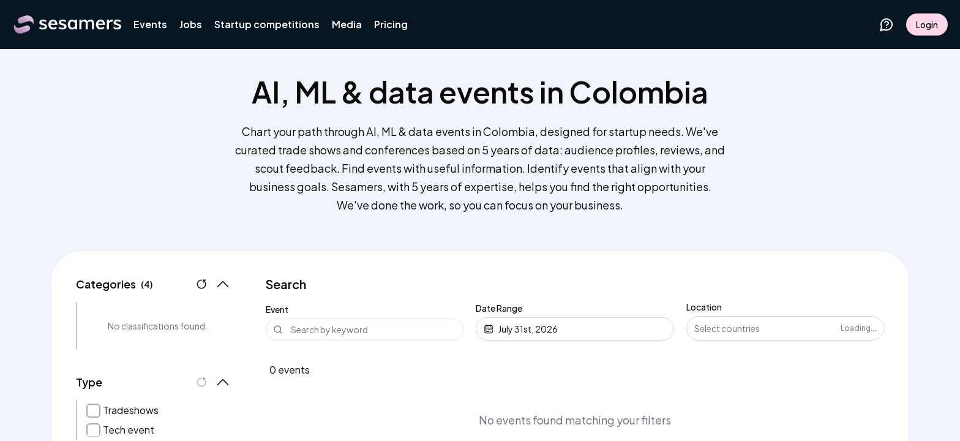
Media (347, 24)
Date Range (499, 308)
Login (927, 24)
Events (150, 24)
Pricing (391, 24)
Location (704, 307)
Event (277, 309)
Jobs (190, 24)
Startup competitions (267, 24)
